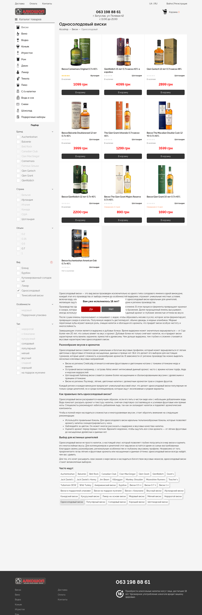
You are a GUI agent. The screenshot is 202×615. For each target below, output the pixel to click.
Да (91, 309)
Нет (111, 309)
